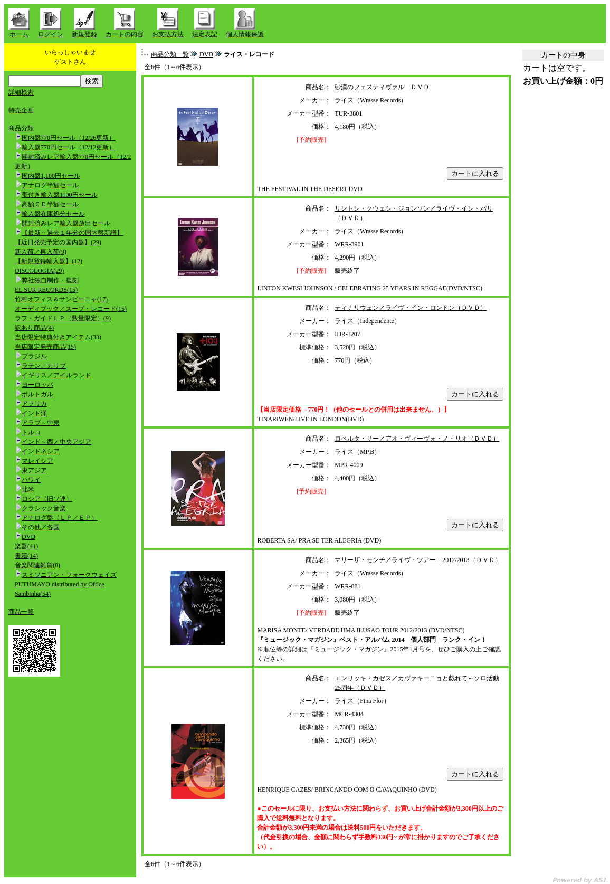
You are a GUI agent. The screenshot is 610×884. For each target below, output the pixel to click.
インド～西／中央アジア (56, 441)
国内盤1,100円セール (51, 175)
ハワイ (31, 479)
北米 (28, 489)
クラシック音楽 (44, 508)
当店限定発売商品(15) (45, 346)
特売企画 (21, 110)
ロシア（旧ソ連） (47, 498)
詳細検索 (21, 92)
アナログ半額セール (50, 185)
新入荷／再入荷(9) (40, 251)
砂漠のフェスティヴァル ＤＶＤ (382, 87)
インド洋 (34, 413)
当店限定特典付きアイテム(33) (58, 337)
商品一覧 (21, 611)
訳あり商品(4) (34, 327)
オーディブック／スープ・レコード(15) (71, 308)
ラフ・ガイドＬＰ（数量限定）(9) (63, 318)
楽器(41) (26, 546)
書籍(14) (26, 555)
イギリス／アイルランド (56, 375)
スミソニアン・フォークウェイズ (69, 574)
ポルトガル (37, 394)
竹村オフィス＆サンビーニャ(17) (61, 299)
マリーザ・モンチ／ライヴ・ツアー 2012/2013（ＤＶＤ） (418, 560)
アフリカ (34, 403)
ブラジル (34, 356)
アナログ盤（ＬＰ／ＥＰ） (60, 517)
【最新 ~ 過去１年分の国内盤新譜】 (72, 232)
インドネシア (41, 451)
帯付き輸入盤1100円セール (60, 194)
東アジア (34, 470)
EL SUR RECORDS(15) (46, 289)
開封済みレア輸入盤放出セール (66, 223)
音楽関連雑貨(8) (37, 565)
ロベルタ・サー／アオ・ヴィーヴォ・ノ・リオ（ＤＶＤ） (417, 438)
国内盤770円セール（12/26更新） (68, 137)
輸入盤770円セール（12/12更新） (68, 147)
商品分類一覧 (170, 54)
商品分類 (21, 128)
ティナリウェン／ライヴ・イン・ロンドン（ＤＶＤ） (411, 307)
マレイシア (37, 460)
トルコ (31, 432)
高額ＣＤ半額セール (50, 204)
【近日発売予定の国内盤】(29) (58, 242)
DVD (28, 536)
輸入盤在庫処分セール (53, 213)
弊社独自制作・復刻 (50, 280)
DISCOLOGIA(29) (39, 270)
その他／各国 (41, 527)
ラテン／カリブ (44, 365)
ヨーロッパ (37, 384)
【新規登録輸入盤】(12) (48, 261)
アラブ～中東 (41, 422)
